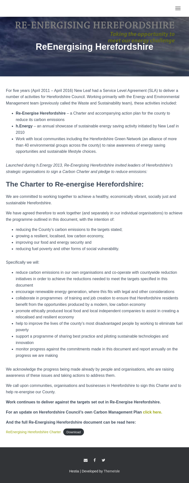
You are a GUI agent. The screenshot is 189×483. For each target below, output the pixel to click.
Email (85, 460)
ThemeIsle (112, 471)
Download (73, 432)
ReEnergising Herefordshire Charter (33, 432)
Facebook (94, 460)
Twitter (103, 460)
